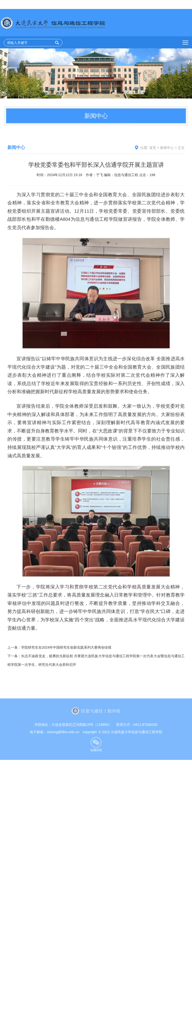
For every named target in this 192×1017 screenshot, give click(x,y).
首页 (152, 169)
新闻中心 (167, 169)
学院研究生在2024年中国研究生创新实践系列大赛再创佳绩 (66, 689)
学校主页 (175, 5)
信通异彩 (96, 763)
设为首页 (134, 5)
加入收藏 (155, 5)
